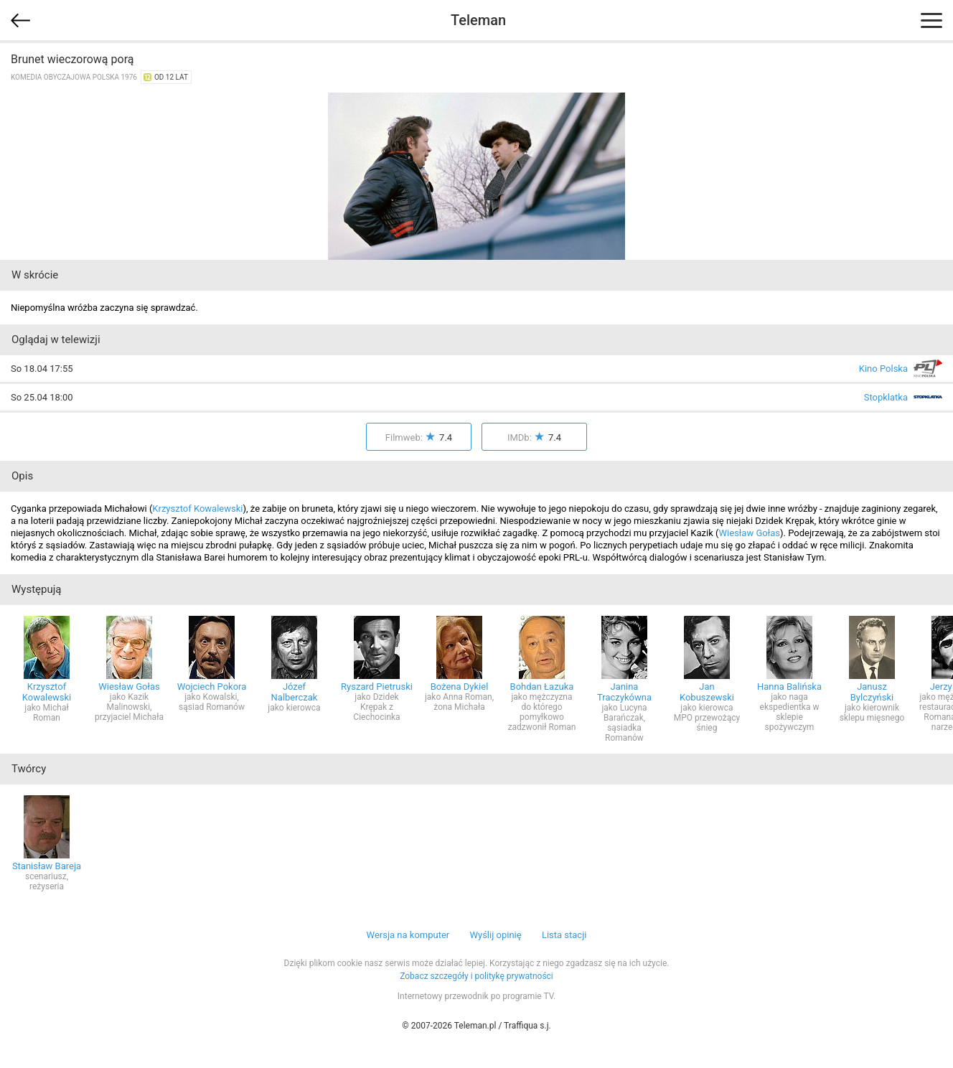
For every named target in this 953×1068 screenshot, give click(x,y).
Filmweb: (418, 437)
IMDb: (534, 437)
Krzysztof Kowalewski (197, 508)
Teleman (478, 20)
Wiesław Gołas (749, 533)
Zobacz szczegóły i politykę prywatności (476, 976)
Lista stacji (564, 934)
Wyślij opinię (495, 934)
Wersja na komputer (408, 934)
